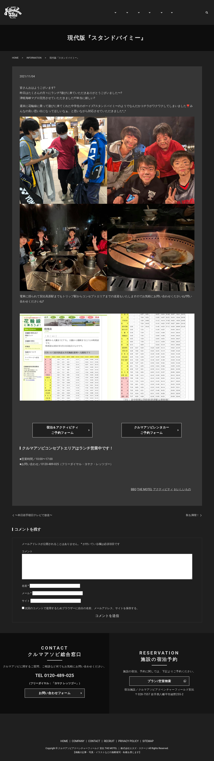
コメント (27, 551)
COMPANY (78, 741)
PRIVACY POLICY (128, 741)
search (207, 12)
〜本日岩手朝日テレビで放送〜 (33, 515)
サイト (26, 600)
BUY (165, 12)
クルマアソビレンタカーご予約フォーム (151, 430)
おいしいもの (182, 489)
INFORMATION (34, 57)
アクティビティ (163, 489)
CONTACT (194, 12)
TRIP (141, 12)
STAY (129, 12)
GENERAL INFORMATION (91, 12)
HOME (65, 12)
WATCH (178, 12)
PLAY (117, 12)
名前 (25, 585)
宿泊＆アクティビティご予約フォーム (62, 430)
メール (27, 593)
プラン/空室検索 (159, 681)
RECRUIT (109, 741)
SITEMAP (148, 741)
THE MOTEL (144, 489)
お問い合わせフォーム (55, 693)
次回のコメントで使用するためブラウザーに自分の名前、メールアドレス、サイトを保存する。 (82, 608)
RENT (153, 12)
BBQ (133, 489)
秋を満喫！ (192, 515)
